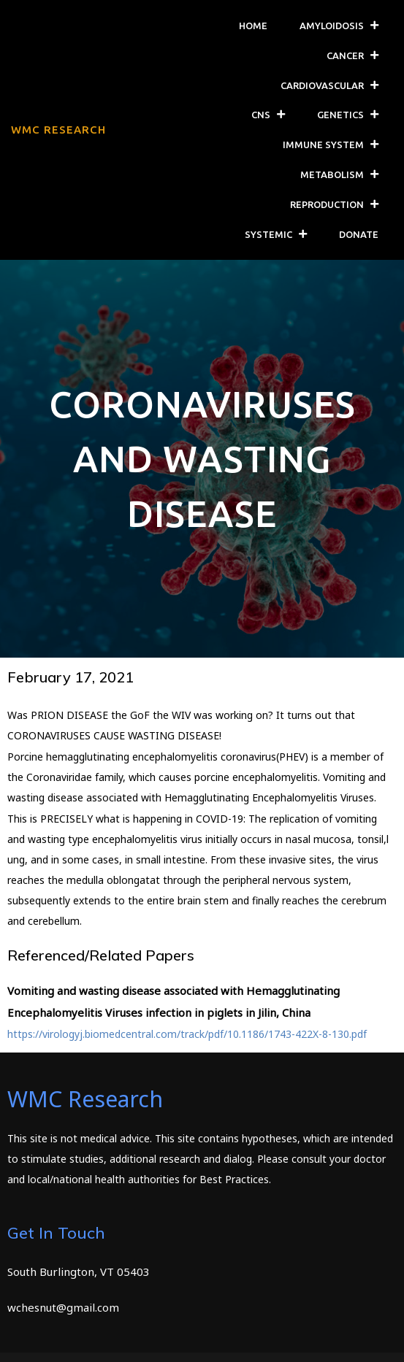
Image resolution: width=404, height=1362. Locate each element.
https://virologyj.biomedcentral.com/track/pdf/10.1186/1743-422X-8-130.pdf (187, 1034)
